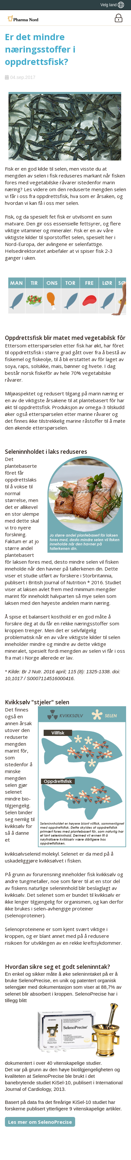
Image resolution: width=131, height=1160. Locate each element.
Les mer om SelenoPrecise (40, 1122)
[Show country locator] (112, 5)
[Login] (118, 17)
